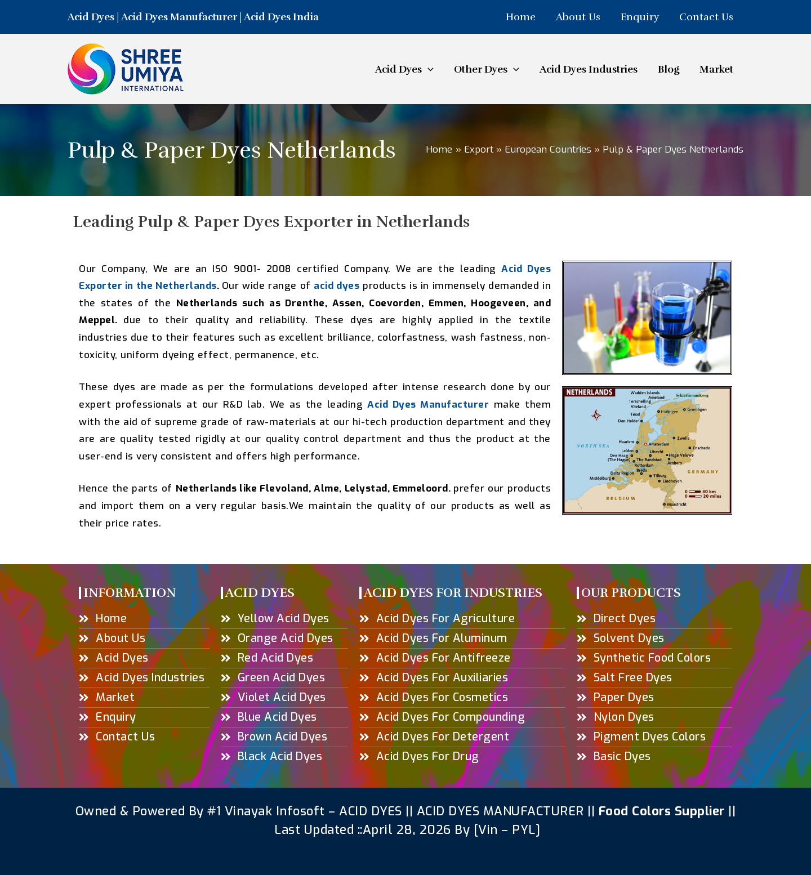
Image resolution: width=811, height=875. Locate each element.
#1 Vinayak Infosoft (267, 811)
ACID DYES (371, 811)
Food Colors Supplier (662, 811)
